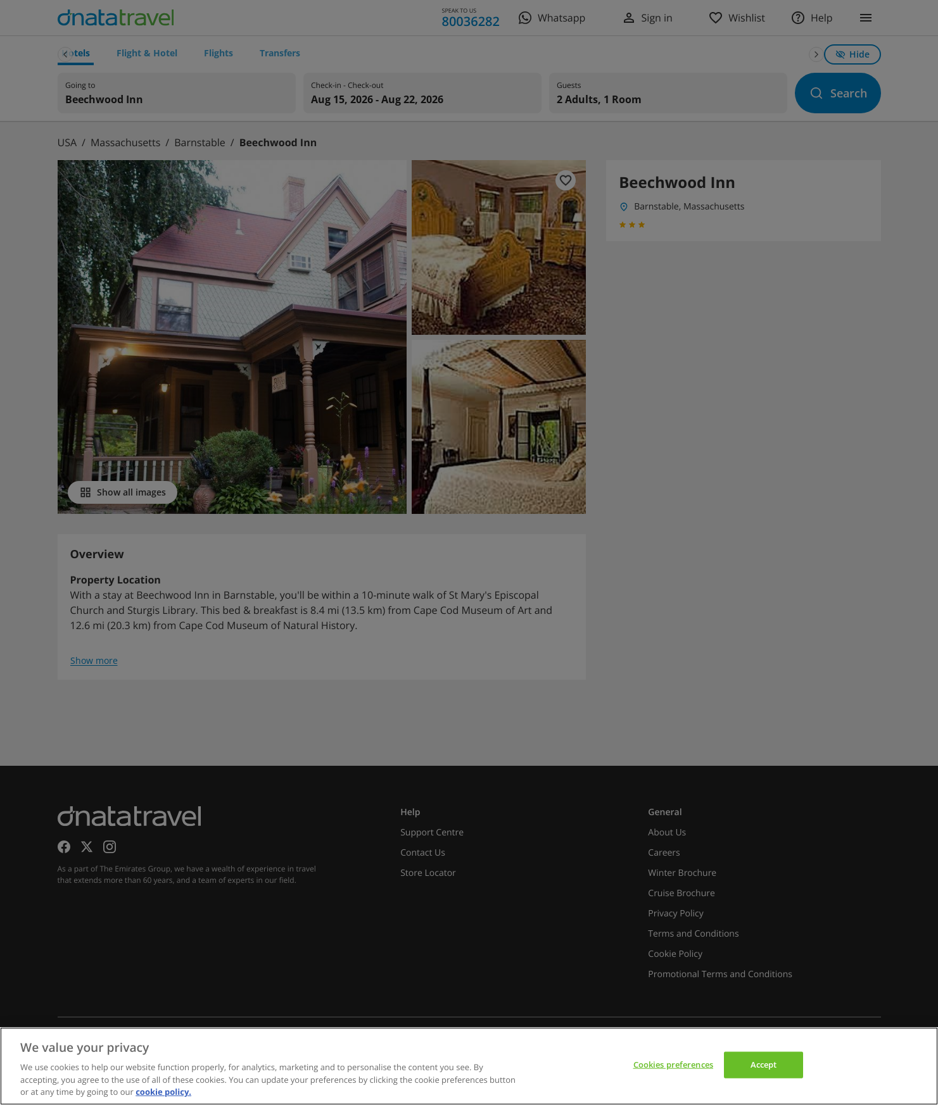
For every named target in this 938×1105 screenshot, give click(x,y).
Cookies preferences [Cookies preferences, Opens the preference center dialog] (673, 1064)
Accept (764, 1064)
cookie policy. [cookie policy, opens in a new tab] (163, 1091)
